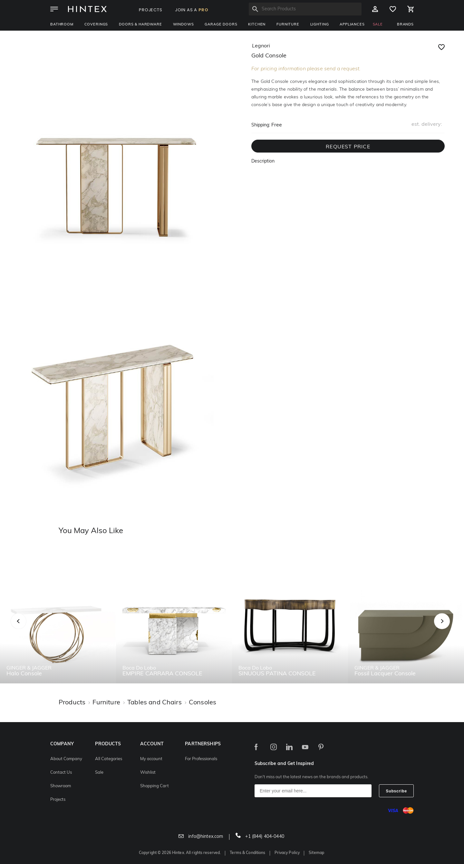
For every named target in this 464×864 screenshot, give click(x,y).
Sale (99, 772)
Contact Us (61, 772)
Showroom (60, 786)
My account (151, 759)
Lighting (319, 24)
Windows (183, 24)
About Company (66, 759)
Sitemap (316, 853)
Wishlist (148, 772)
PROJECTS (150, 10)
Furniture (287, 24)
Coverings (96, 24)
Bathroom (61, 24)
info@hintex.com (201, 836)
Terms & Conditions (247, 853)
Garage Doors (221, 24)
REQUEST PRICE (348, 147)
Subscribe (396, 791)
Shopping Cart (154, 786)
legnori (261, 46)
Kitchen (257, 24)
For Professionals (201, 759)
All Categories (108, 759)
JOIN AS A (191, 10)
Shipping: (260, 125)
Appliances (352, 24)
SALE (378, 24)
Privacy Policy (287, 853)
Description (263, 161)
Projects (57, 800)
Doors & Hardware (140, 24)
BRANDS (405, 24)
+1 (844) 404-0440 (260, 836)
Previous (26, 628)
